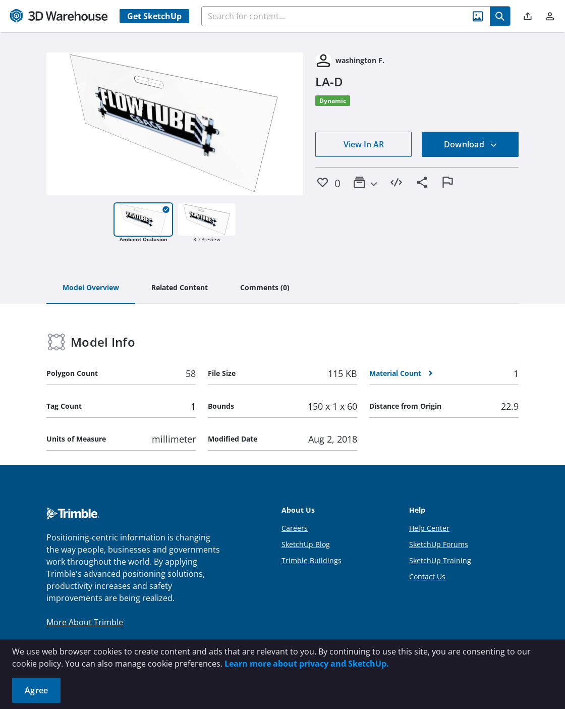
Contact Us (427, 576)
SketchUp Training (440, 560)
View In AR (364, 144)
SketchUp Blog (305, 544)
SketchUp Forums (438, 544)
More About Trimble (84, 622)
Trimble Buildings (311, 560)
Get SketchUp (154, 16)
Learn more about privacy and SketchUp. (306, 663)
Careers (294, 528)
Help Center (429, 528)
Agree (36, 690)
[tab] (90, 288)
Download (470, 144)
